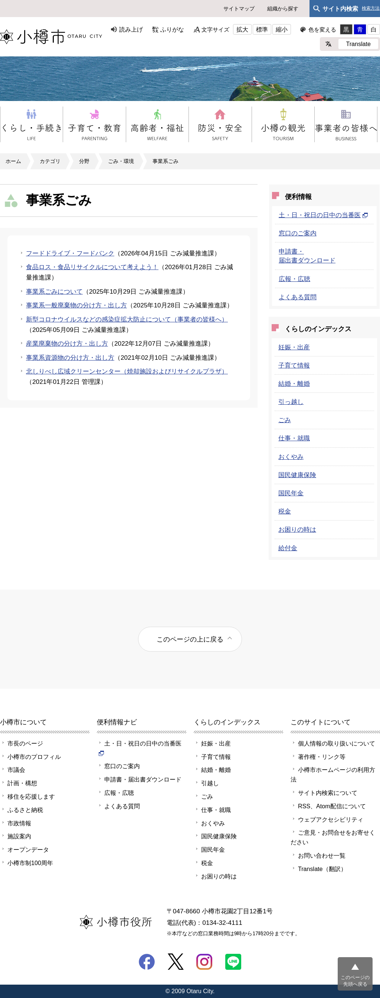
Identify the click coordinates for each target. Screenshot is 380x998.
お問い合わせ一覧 (321, 855)
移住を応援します (31, 796)
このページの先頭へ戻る (355, 981)
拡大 (242, 29)
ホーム (13, 161)
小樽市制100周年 (30, 863)
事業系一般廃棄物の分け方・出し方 (76, 305)
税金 (284, 511)
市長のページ (25, 743)
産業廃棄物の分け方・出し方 (67, 343)
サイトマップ (239, 9)
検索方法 (371, 8)
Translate (358, 43)
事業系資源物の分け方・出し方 (70, 357)
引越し (210, 783)
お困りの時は (297, 529)
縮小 (282, 29)
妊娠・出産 (294, 347)
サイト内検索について (327, 792)
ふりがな (172, 29)
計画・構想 (22, 783)
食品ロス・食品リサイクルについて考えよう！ (92, 267)
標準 (262, 29)
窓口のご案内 (298, 233)
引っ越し (291, 401)
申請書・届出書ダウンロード (142, 779)
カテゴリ (50, 161)
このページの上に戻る (190, 639)
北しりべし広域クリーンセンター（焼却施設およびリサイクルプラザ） (127, 371)
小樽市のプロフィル (34, 756)
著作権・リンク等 (321, 756)
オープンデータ (28, 849)
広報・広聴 (294, 279)
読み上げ (131, 29)
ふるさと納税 (25, 809)
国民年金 (291, 493)
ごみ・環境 (121, 161)
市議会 (16, 769)
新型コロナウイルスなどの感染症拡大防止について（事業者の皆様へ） (127, 319)
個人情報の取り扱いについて (336, 743)
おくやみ (291, 456)
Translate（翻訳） (322, 868)
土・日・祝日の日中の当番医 (323, 215)
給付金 (287, 548)
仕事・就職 (294, 438)
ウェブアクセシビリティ (330, 819)
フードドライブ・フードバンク (70, 253)
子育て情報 (294, 365)
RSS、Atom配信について (332, 806)
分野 (84, 161)
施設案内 (19, 836)
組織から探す (282, 9)
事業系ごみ (165, 161)
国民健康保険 (297, 475)
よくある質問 (298, 297)
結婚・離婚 (294, 383)
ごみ (284, 420)
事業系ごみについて (54, 291)
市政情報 (19, 823)
